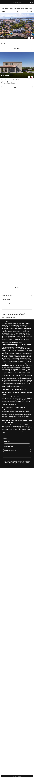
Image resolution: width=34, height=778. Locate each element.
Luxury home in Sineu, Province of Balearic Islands (13, 545)
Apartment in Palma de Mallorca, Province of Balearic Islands (15, 583)
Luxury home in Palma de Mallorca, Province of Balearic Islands (16, 273)
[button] (32, 2)
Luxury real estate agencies (8, 627)
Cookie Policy (21, 772)
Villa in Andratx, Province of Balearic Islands (11, 390)
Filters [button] (17, 11)
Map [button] (3, 11)
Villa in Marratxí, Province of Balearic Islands (11, 351)
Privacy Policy (8, 772)
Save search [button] (17, 776)
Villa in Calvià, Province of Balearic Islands (11, 157)
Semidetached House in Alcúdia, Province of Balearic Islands (15, 41)
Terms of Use (14, 772)
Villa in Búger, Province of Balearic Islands (11, 79)
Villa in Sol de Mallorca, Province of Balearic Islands (13, 118)
